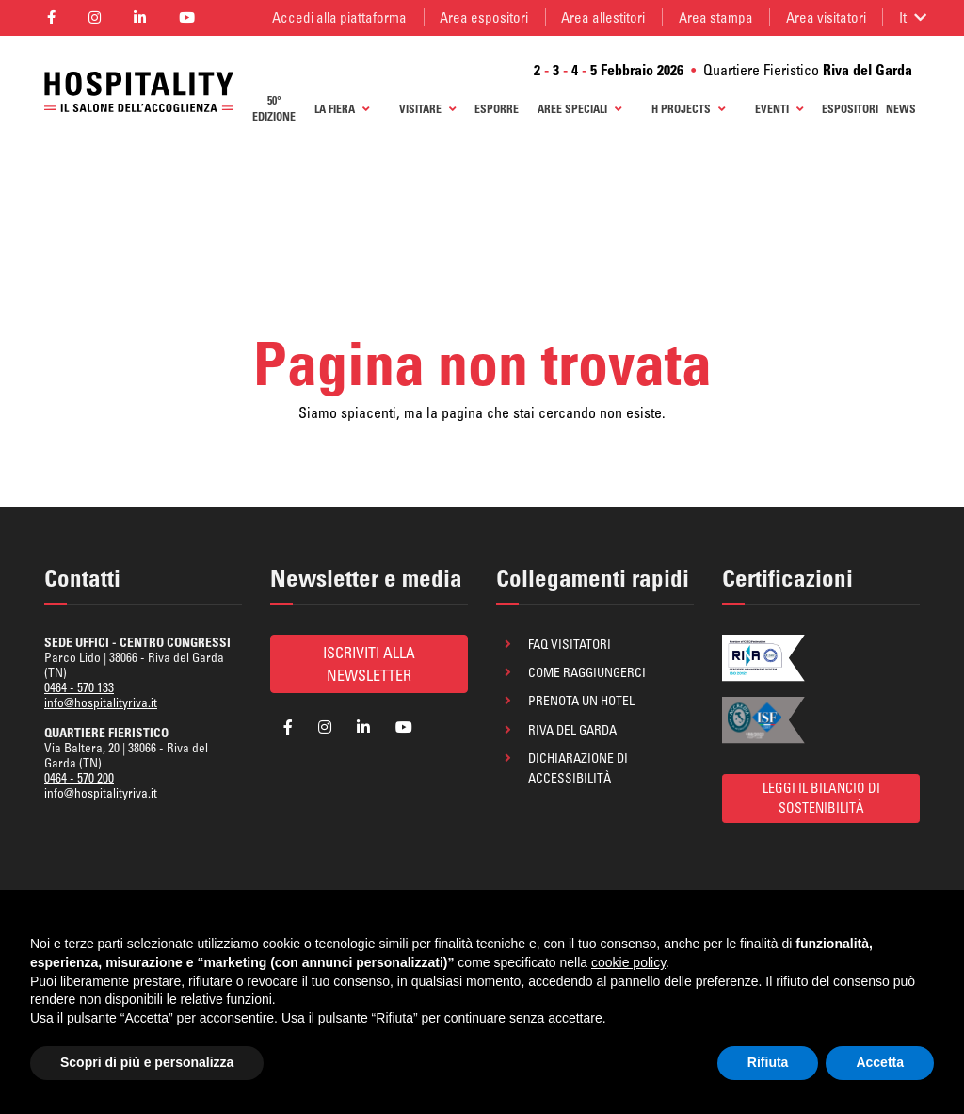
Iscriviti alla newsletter (369, 664)
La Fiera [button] (341, 109)
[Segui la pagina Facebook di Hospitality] (51, 17)
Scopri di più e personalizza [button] (146, 1062)
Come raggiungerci (587, 672)
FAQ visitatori (569, 644)
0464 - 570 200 (79, 777)
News (901, 109)
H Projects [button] (688, 109)
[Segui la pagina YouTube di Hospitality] (187, 17)
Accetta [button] (880, 1062)
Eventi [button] (779, 109)
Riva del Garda (572, 729)
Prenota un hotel (581, 700)
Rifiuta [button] (768, 1062)
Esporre (496, 109)
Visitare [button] (427, 109)
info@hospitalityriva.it (100, 702)
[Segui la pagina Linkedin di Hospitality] (139, 17)
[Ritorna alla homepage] (138, 92)
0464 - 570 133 (79, 687)
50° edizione (274, 108)
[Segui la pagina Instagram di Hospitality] (94, 17)
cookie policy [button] (628, 962)
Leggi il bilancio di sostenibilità (821, 798)
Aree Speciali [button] (579, 109)
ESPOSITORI (850, 109)
